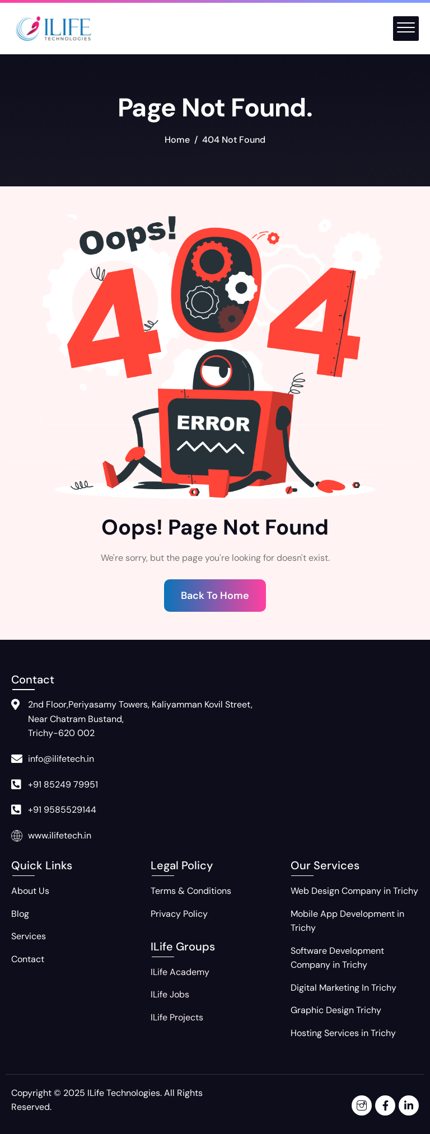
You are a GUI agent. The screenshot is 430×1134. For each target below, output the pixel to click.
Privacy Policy (179, 914)
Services (28, 936)
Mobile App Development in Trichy (347, 921)
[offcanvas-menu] (406, 28)
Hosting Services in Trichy (343, 1033)
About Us (30, 891)
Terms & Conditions (191, 891)
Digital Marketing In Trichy (343, 988)
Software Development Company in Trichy (337, 958)
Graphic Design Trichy (336, 1010)
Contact (27, 959)
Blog (20, 914)
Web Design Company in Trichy (354, 891)
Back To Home (215, 595)
